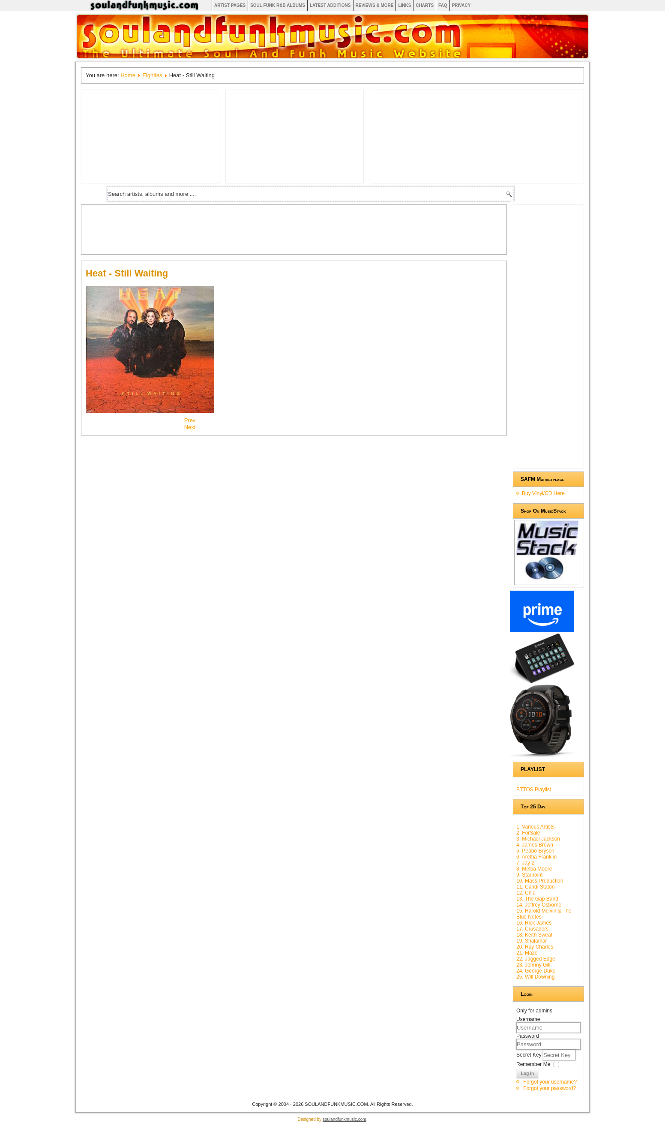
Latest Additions (330, 5)
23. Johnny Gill (533, 965)
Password (527, 1036)
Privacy (461, 5)
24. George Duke (535, 971)
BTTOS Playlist (533, 790)
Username (528, 1019)
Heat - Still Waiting (127, 273)
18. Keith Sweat (534, 935)
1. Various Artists (535, 827)
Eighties (152, 75)
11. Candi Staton (535, 887)
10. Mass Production (539, 881)
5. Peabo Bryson (535, 851)
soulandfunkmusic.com (344, 1119)
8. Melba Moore (534, 869)
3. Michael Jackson (538, 839)
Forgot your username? (550, 1082)
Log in (527, 1073)
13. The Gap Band (537, 899)
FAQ (442, 5)
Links (404, 5)
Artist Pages (230, 5)
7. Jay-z (525, 863)
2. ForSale (528, 833)
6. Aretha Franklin (536, 857)
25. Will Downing (535, 977)
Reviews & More (375, 5)
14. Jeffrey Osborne (538, 905)
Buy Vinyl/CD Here (543, 493)
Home (127, 75)
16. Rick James (533, 923)
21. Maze (526, 953)
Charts (425, 5)
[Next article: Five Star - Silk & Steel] (190, 427)
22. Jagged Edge (535, 959)
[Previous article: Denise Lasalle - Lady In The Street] (190, 420)
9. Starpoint (529, 875)
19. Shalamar (531, 941)
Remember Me (533, 1064)
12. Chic (525, 893)
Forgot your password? (549, 1088)
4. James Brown (534, 845)
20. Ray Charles (534, 947)
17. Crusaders (532, 929)
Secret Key (529, 1055)
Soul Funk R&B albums (277, 5)
